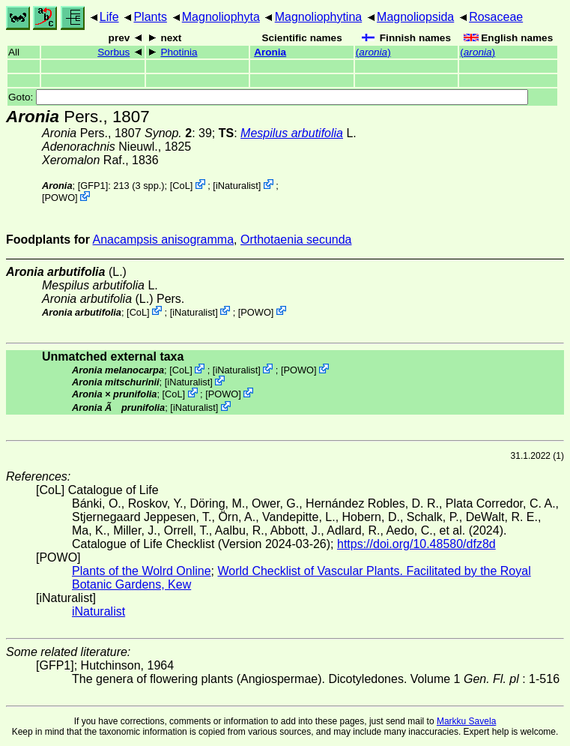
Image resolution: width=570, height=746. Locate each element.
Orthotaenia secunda (296, 239)
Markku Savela (466, 721)
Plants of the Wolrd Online (141, 571)
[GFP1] (93, 185)
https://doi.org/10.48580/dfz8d (416, 544)
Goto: (268, 97)
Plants (149, 16)
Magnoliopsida (415, 16)
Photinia (178, 52)
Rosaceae (496, 16)
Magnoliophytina (319, 16)
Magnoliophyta (221, 16)
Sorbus (113, 52)
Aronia (270, 52)
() (373, 52)
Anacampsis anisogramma (163, 239)
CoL (181, 185)
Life (109, 16)
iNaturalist (237, 185)
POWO (60, 197)
